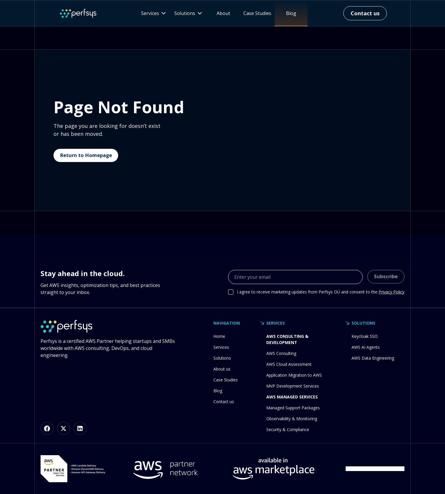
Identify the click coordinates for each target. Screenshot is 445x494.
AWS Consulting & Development (287, 339)
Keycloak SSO (365, 336)
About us (221, 369)
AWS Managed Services (292, 397)
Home (219, 336)
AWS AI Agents (366, 347)
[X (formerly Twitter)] (63, 428)
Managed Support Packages (293, 407)
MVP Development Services (292, 386)
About (223, 13)
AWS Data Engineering (373, 358)
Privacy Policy (391, 292)
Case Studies (257, 13)
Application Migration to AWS (294, 375)
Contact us (223, 401)
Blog (291, 13)
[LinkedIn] (79, 428)
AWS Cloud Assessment (289, 364)
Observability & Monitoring (291, 418)
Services (221, 347)
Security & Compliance (287, 429)
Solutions (222, 358)
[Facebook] (47, 428)
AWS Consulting (281, 353)
